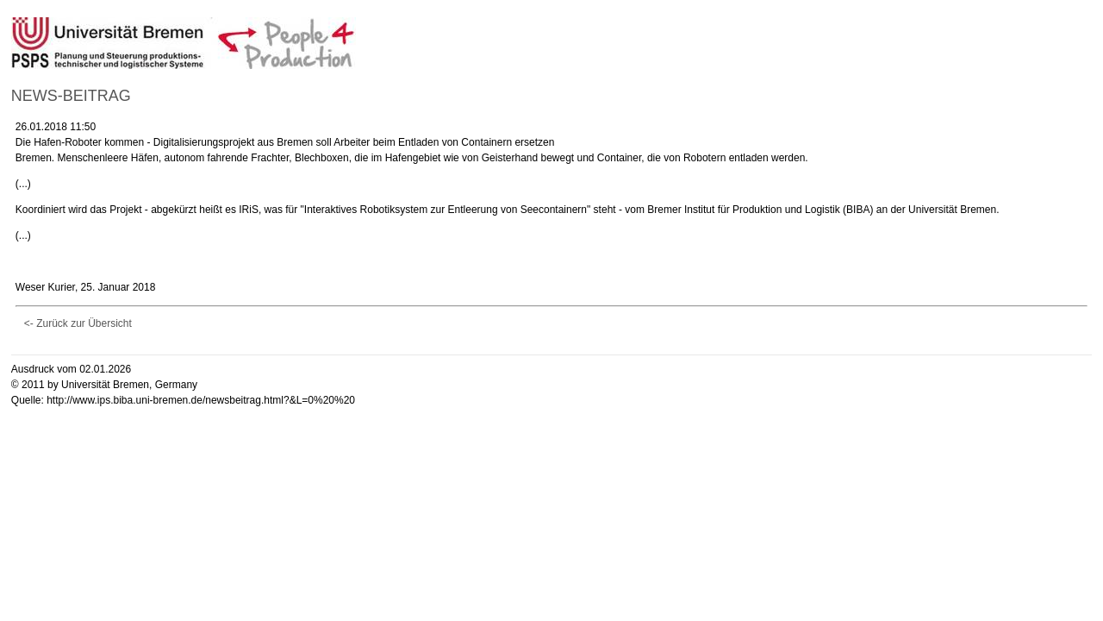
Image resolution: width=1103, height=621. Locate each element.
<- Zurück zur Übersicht (78, 323)
